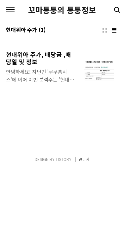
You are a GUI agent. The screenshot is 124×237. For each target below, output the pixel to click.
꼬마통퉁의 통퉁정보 (62, 10)
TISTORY (63, 159)
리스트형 (114, 30)
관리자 (84, 159)
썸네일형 (105, 30)
